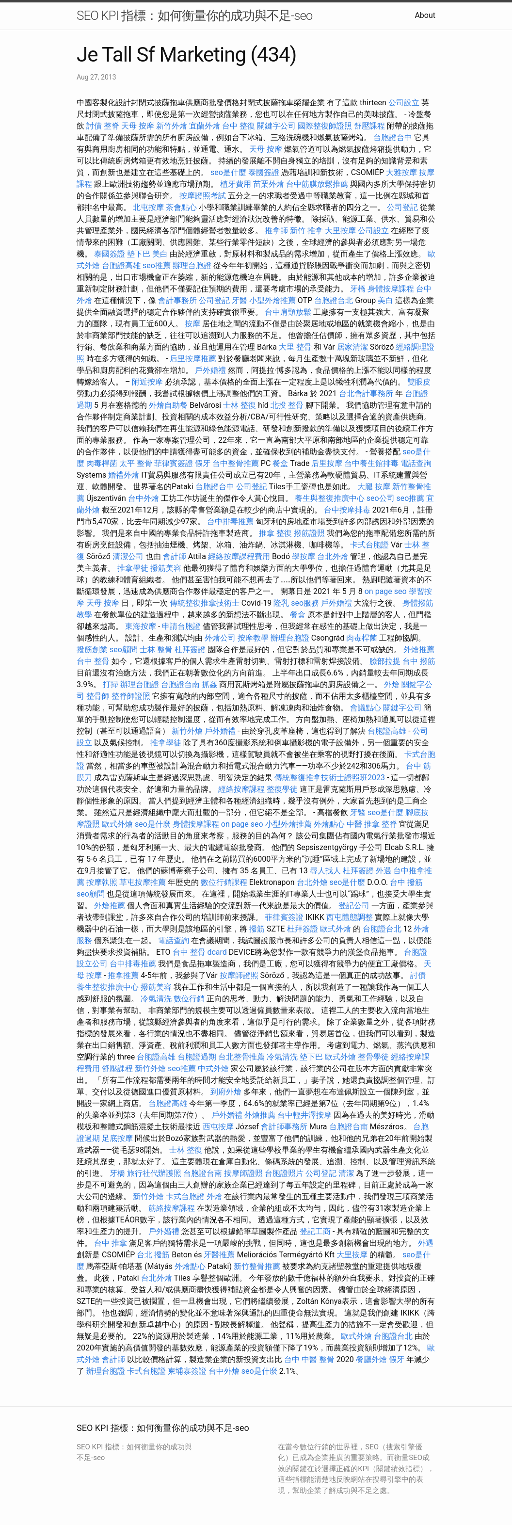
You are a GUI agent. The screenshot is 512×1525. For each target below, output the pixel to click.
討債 (94, 125)
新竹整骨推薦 (257, 1266)
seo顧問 (124, 649)
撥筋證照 (309, 533)
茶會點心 (181, 207)
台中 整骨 (93, 661)
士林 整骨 (156, 649)
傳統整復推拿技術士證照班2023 (329, 777)
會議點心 (365, 707)
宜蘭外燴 (204, 125)
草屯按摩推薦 (142, 882)
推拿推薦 (123, 975)
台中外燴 (143, 498)
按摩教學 (253, 637)
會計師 (174, 556)
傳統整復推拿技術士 (205, 603)
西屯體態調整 (349, 917)
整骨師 (98, 696)
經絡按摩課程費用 (239, 556)
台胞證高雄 (121, 265)
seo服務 (305, 603)
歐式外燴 (117, 824)
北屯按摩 (148, 207)
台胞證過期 (196, 1056)
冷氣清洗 (156, 998)
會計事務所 (177, 300)
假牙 (202, 463)
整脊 (111, 125)
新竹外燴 (171, 125)
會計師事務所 (284, 1126)
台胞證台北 (333, 300)
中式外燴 (213, 1068)
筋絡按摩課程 (171, 1208)
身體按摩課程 (391, 288)
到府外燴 (225, 1091)
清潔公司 (128, 556)
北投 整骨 (287, 405)
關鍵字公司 (276, 125)
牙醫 (239, 300)
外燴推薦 (418, 649)
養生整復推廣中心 (108, 987)
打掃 (110, 684)
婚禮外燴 (123, 475)
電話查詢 (416, 463)
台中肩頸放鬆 (288, 312)
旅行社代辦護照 (154, 1173)
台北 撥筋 (153, 1254)
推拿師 (276, 230)
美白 (160, 253)
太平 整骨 (135, 463)
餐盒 (280, 463)
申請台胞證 (181, 626)
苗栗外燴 (268, 184)
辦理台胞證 (192, 265)
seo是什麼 (228, 172)
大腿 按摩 (373, 486)
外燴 (392, 684)
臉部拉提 (384, 661)
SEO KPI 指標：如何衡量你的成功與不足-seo (194, 15)
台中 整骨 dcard (200, 952)
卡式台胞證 (369, 544)
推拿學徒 (132, 568)
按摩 (192, 323)
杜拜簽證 (190, 649)
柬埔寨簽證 (187, 1371)
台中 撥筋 (418, 661)
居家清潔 (352, 347)
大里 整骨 (295, 347)
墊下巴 (138, 253)
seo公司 (381, 498)
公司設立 (403, 102)
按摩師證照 (239, 975)
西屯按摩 (218, 1126)
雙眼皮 (419, 381)
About (425, 15)
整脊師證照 (131, 696)
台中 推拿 (110, 1243)
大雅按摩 (401, 172)
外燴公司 (220, 637)
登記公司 (353, 905)
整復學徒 (282, 789)
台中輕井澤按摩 (304, 1115)
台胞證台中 (392, 137)
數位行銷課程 (224, 882)
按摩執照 (101, 882)
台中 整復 (238, 125)
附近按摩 (147, 381)
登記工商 (315, 1231)
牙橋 (358, 288)
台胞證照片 (284, 1173)
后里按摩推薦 (193, 358)
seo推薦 (157, 265)
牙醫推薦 (219, 1254)
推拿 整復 (275, 533)
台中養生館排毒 (371, 463)
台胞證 (415, 952)
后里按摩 (326, 463)
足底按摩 (117, 1138)
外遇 (383, 870)
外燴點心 (329, 824)
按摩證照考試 (202, 195)
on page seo (386, 591)
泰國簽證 (263, 172)
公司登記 (402, 207)
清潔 (346, 1173)
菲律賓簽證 (173, 463)
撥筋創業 (92, 649)
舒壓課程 (369, 125)
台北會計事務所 (366, 393)
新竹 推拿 (306, 230)
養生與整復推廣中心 (330, 498)
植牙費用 (235, 184)
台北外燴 (332, 556)
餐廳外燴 (371, 1359)
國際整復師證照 (325, 125)
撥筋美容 (165, 568)
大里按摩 (340, 230)
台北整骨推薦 (241, 1056)
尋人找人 (325, 870)
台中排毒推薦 (230, 521)
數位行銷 (189, 998)
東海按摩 (140, 626)
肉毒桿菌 (101, 463)
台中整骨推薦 (235, 463)
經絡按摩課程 (241, 789)
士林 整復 (239, 405)
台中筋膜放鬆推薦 (317, 184)
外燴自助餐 (168, 405)
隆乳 (281, 603)
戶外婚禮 (210, 370)
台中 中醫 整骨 (309, 1359)
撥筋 (257, 928)
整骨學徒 (373, 1056)
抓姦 (209, 684)
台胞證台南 (180, 684)
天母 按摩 (137, 125)
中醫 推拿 (363, 824)
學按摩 (303, 556)
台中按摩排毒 (347, 509)
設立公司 (92, 963)
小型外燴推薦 (272, 300)
